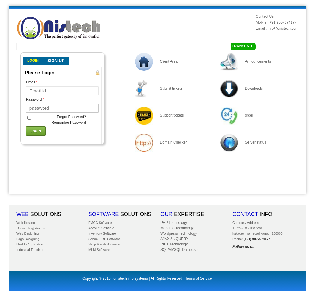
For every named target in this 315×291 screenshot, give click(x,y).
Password (35, 99)
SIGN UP (56, 60)
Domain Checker (173, 142)
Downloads (254, 88)
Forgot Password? (71, 117)
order (249, 115)
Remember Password (68, 122)
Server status (255, 142)
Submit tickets (171, 88)
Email (32, 82)
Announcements (258, 61)
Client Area (169, 61)
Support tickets (172, 115)
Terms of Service (198, 278)
